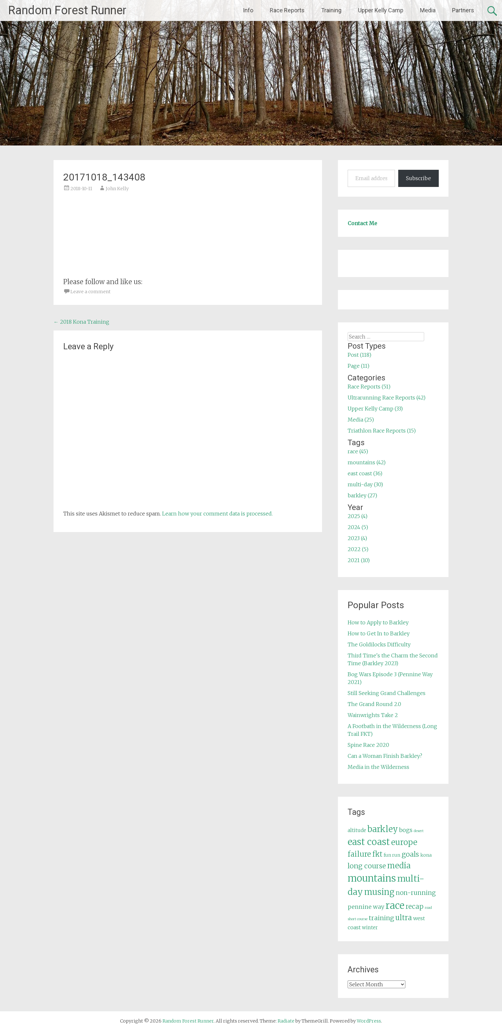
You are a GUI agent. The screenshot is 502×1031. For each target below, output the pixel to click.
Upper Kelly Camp (380, 10)
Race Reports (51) (369, 386)
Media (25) (361, 419)
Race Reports (287, 10)
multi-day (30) (365, 484)
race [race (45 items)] (395, 905)
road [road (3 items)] (428, 908)
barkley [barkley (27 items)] (382, 829)
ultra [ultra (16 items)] (403, 917)
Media (428, 10)
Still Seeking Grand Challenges (386, 693)
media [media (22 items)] (399, 866)
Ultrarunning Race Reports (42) (386, 397)
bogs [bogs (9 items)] (405, 830)
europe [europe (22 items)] (404, 842)
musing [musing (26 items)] (379, 892)
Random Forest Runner (67, 10)
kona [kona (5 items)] (426, 855)
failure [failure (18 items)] (359, 854)
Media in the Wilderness (378, 767)
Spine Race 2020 (368, 745)
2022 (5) (358, 549)
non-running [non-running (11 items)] (416, 893)
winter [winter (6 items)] (370, 927)
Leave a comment (90, 292)
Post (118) (359, 355)
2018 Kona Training (81, 322)
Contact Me (362, 223)
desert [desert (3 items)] (419, 831)
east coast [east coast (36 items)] (369, 842)
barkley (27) (362, 495)
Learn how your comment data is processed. (217, 513)
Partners (463, 10)
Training (331, 10)
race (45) (358, 451)
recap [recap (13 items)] (415, 906)
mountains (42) (367, 462)
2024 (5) (358, 527)
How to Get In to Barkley (379, 633)
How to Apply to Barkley (378, 622)
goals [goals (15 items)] (410, 854)
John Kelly (117, 188)
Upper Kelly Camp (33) (375, 408)
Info (248, 10)
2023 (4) (357, 538)
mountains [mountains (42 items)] (372, 878)
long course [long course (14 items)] (367, 866)
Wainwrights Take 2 (373, 715)
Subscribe (418, 178)
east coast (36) (365, 473)
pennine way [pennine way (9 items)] (366, 906)
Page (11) (358, 366)
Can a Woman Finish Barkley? (385, 756)
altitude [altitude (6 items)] (357, 830)
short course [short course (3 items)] (357, 919)
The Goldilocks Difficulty (379, 644)
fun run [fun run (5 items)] (392, 855)
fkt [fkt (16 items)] (377, 854)
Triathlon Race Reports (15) (382, 430)
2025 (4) (357, 516)
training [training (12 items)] (381, 918)
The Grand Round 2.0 (374, 704)
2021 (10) (359, 560)
